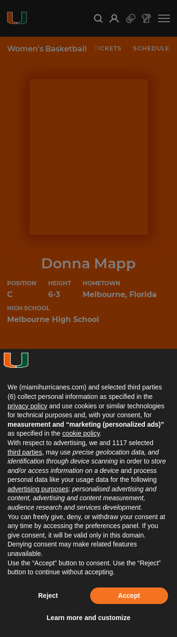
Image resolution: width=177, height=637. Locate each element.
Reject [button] (48, 595)
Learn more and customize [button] (88, 617)
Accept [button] (129, 595)
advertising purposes (38, 489)
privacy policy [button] (27, 406)
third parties (25, 452)
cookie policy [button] (81, 433)
